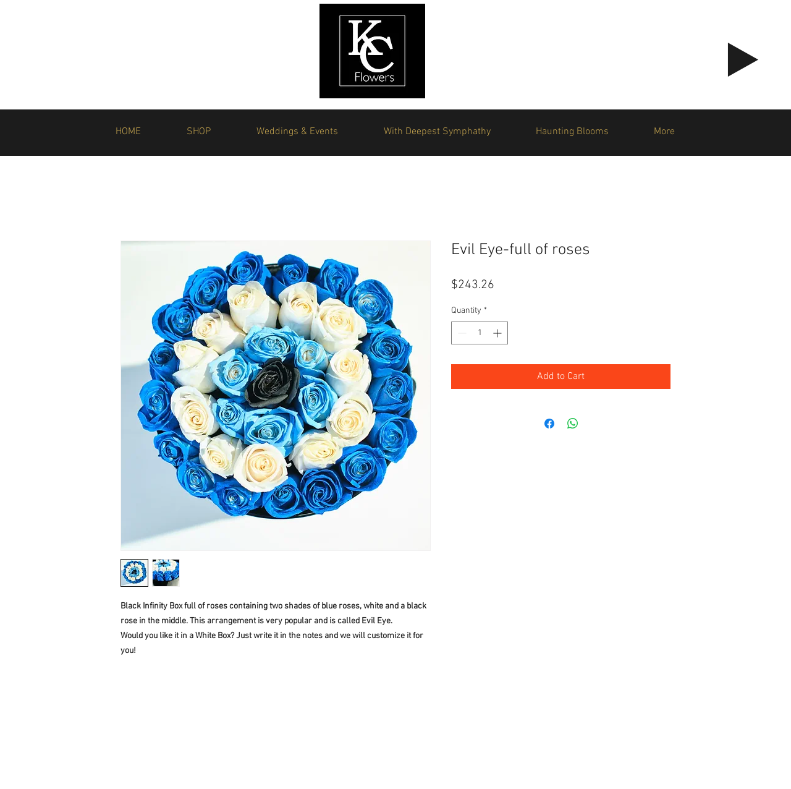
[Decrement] (460, 333)
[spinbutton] (479, 333)
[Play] (743, 60)
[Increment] (498, 333)
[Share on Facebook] (549, 423)
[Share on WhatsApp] (572, 423)
